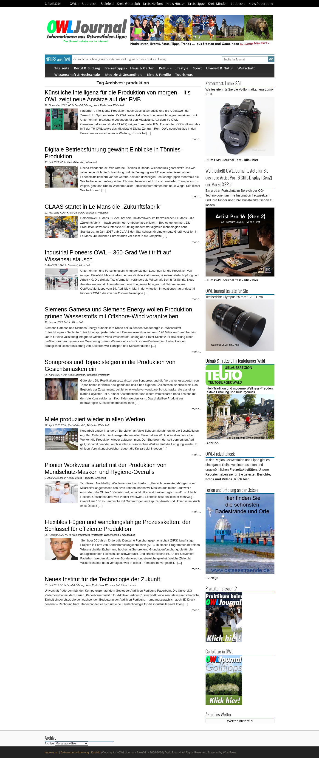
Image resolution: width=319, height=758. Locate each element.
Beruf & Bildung (87, 68)
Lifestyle (182, 68)
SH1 (61, 265)
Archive (49, 743)
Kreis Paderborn (260, 3)
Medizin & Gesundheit (124, 74)
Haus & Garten (142, 68)
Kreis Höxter (176, 3)
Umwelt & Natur (219, 68)
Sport (197, 68)
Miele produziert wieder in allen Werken (95, 419)
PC (61, 585)
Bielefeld (107, 3)
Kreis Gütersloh (128, 3)
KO (69, 105)
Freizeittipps (115, 68)
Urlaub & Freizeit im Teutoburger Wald (235, 360)
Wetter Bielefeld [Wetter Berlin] (240, 720)
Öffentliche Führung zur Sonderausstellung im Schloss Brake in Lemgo (120, 59)
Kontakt (96, 752)
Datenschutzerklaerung (75, 752)
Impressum (51, 752)
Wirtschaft (246, 68)
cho (61, 477)
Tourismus (185, 74)
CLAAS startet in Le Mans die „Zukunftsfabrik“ (103, 206)
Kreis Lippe (196, 3)
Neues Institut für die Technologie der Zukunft (102, 579)
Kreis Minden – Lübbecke (226, 3)
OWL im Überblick (84, 3)
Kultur (165, 68)
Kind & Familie (159, 74)
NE (66, 534)
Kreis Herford (153, 3)
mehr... (196, 139)
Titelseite (62, 68)
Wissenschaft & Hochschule (78, 74)
